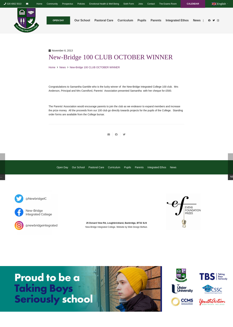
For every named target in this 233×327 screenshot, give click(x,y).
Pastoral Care (96, 167)
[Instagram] (218, 20)
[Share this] (116, 134)
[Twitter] (214, 20)
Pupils (127, 167)
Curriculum (114, 167)
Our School (78, 167)
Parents (139, 167)
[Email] (27, 4)
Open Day (62, 167)
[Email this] (109, 134)
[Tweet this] (124, 134)
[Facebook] (209, 20)
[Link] (26, 20)
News (173, 167)
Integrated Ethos (156, 167)
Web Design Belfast (137, 227)
